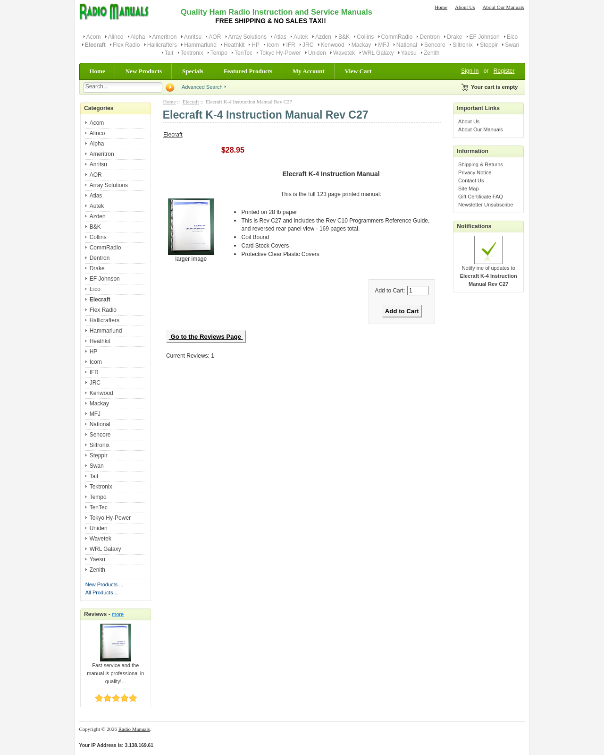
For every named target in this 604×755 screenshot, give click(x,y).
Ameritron (164, 37)
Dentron (429, 37)
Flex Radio (126, 45)
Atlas (280, 37)
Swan (512, 45)
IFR (290, 45)
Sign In (469, 71)
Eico (512, 37)
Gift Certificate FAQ (480, 196)
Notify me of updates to (488, 273)
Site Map (468, 188)
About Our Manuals (503, 7)
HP (256, 45)
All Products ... (102, 592)
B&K (344, 37)
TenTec (243, 53)
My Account (309, 71)
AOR (215, 37)
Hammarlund (200, 45)
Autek (301, 37)
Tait (169, 53)
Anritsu (192, 37)
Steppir (489, 45)
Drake (454, 37)
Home (441, 7)
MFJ (383, 45)
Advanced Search (202, 87)
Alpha (138, 37)
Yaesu (409, 53)
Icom (273, 45)
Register (504, 71)
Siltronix (463, 45)
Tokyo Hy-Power (280, 53)
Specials (192, 71)
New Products (144, 71)
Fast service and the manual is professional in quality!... (115, 670)
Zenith (431, 53)
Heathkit (234, 45)
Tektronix (192, 53)
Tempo (218, 53)
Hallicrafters (162, 45)
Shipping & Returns (480, 164)
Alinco (116, 37)
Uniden (317, 53)
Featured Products (248, 71)
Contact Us (471, 180)
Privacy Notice (474, 172)
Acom (93, 37)
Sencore (434, 45)
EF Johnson (485, 37)
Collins (365, 37)
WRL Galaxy (378, 53)
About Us (465, 7)
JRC (307, 45)
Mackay (361, 45)
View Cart (358, 71)
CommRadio (397, 37)
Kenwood (332, 45)
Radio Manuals (134, 729)
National (406, 45)
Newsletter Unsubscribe (485, 204)
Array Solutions (247, 37)
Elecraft (191, 101)
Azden (323, 37)
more (118, 614)
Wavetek (344, 53)
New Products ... (104, 584)
